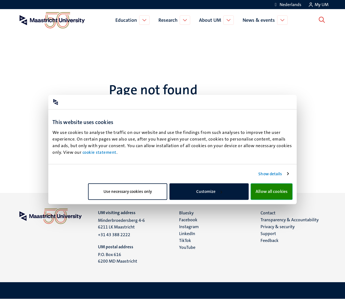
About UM (211, 20)
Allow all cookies (272, 191)
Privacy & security (278, 227)
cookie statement (99, 152)
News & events (260, 20)
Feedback (269, 240)
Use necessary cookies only (128, 191)
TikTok (185, 240)
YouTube (187, 247)
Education (127, 20)
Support (268, 233)
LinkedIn (187, 233)
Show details (270, 174)
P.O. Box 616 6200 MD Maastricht (117, 258)
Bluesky (186, 213)
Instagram (189, 227)
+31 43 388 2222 (114, 235)
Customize (209, 191)
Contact (268, 213)
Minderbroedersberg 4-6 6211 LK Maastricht (121, 223)
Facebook (188, 220)
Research (169, 20)
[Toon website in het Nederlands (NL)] (287, 4)
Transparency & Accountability (290, 220)
